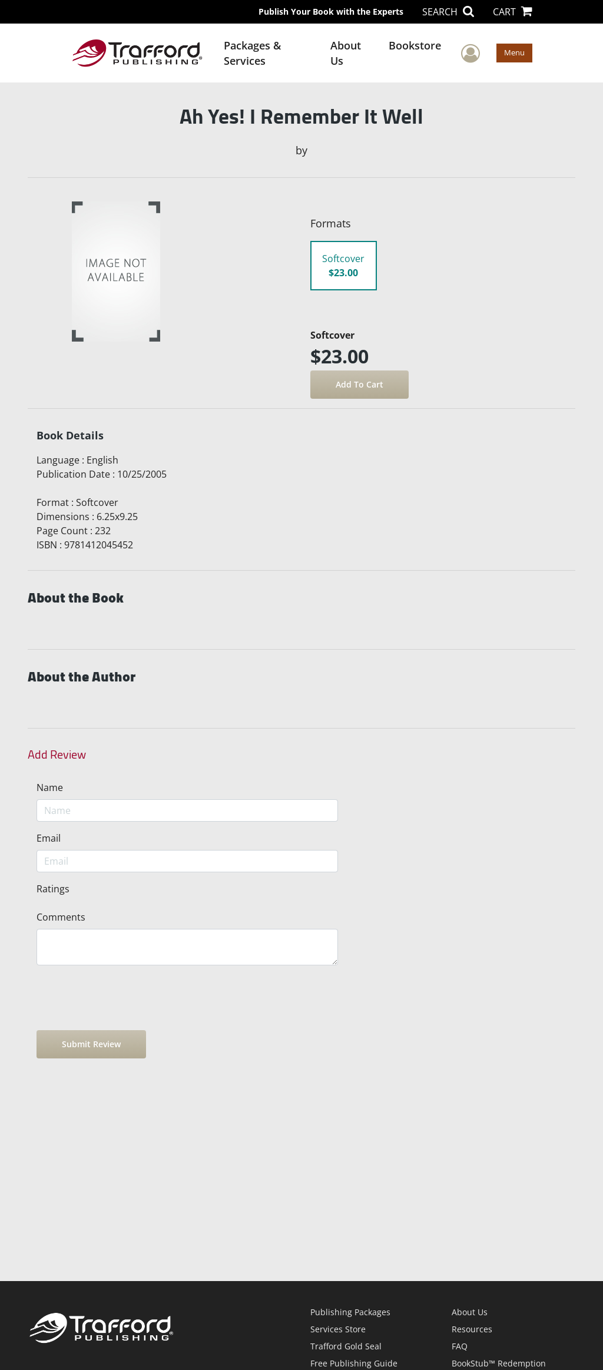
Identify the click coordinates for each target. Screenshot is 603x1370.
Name (50, 787)
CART (512, 11)
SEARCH (448, 11)
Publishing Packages (350, 1312)
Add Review (57, 754)
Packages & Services (252, 53)
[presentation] (126, 998)
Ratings (53, 888)
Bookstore (415, 45)
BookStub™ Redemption (499, 1363)
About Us (345, 53)
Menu (514, 52)
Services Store (338, 1329)
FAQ (460, 1346)
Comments (61, 917)
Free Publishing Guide (353, 1363)
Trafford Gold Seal (346, 1346)
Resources (472, 1329)
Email (49, 838)
